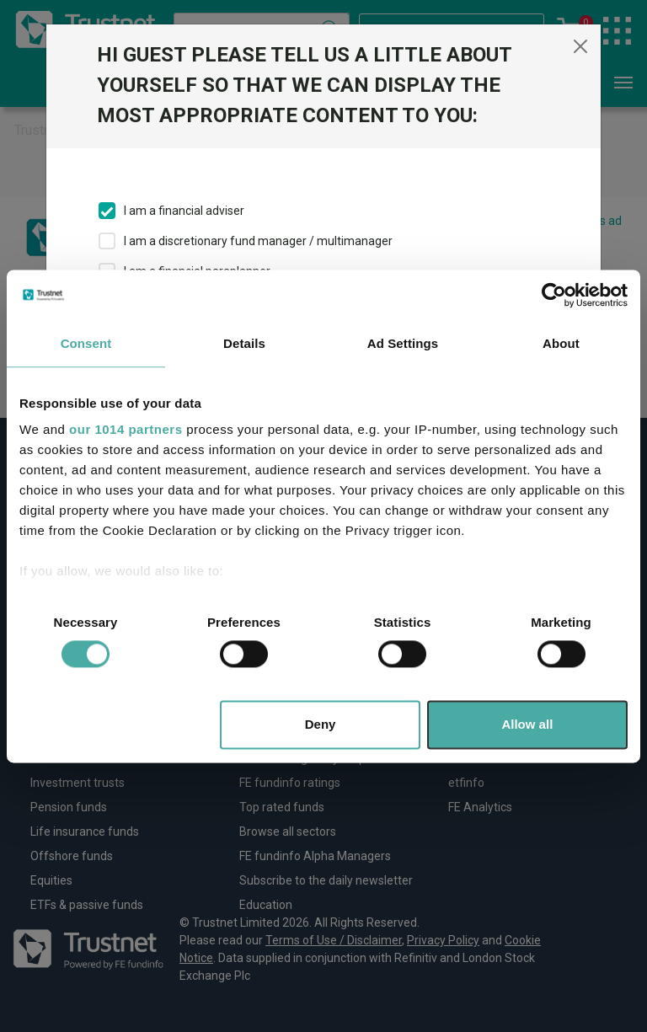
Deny (320, 724)
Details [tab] (244, 343)
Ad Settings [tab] (402, 343)
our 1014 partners (125, 429)
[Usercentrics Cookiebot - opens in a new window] (554, 294)
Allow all (527, 724)
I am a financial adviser (184, 210)
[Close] (580, 46)
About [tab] (561, 343)
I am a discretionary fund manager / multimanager (258, 241)
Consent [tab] (86, 343)
